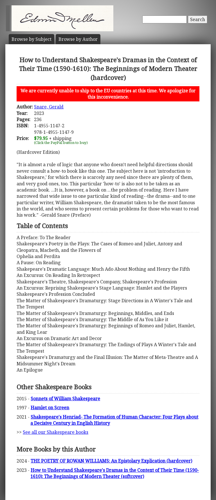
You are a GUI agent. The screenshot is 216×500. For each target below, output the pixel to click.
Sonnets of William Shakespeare (65, 398)
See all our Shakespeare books (55, 432)
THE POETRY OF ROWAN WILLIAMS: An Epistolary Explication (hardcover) (111, 461)
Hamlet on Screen (50, 408)
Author (78, 39)
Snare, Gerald (49, 107)
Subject (31, 39)
